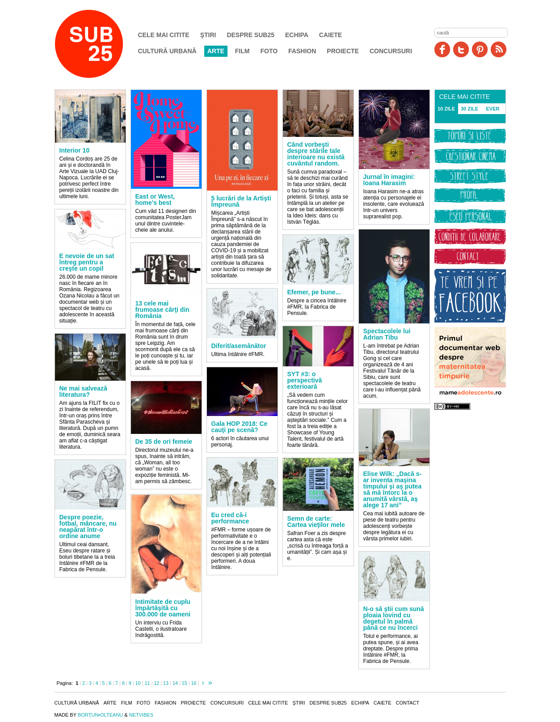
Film (242, 51)
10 (138, 683)
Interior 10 (74, 150)
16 (194, 683)
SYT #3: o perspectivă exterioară (304, 380)
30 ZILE (469, 108)
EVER (493, 108)
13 (165, 683)
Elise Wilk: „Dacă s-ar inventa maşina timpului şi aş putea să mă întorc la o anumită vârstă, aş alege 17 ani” (392, 489)
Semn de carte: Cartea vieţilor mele (316, 521)
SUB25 (99, 43)
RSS (498, 49)
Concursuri (391, 51)
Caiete (330, 34)
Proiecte (343, 51)
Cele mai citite (163, 34)
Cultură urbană (167, 51)
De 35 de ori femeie (164, 441)
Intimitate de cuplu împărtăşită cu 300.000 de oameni (163, 608)
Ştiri (208, 34)
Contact (407, 702)
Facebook (442, 49)
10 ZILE (446, 108)
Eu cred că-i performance (230, 518)
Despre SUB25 (250, 34)
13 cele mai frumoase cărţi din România (162, 309)
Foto (269, 51)
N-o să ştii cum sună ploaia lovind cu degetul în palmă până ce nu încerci (393, 618)
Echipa (296, 34)
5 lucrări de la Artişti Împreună (241, 201)
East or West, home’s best (155, 199)
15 (184, 683)
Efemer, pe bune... (314, 292)
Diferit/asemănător (238, 345)
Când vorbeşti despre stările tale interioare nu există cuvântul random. (316, 154)
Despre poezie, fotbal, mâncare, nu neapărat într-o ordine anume (88, 526)
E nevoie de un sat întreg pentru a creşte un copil (86, 262)
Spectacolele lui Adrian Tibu (387, 334)
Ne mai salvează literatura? (83, 391)
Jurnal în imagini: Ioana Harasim (389, 180)
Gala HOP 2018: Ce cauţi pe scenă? (239, 426)
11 (147, 683)
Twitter (461, 49)
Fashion (302, 51)
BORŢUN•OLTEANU (100, 715)
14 (175, 683)
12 (156, 683)
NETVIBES (141, 715)
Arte (215, 51)
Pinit (480, 49)
